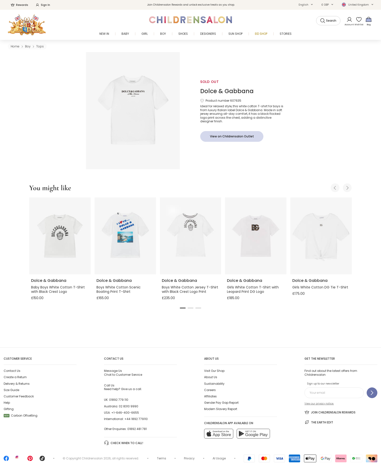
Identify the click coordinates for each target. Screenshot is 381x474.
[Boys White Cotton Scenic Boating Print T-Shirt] (125, 235)
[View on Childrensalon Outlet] (231, 136)
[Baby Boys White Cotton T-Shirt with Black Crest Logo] (60, 235)
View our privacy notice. (319, 403)
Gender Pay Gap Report (221, 403)
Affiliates (210, 396)
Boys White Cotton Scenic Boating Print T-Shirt (118, 289)
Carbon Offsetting (20, 415)
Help (7, 403)
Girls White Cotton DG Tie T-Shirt (320, 287)
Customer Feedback (19, 396)
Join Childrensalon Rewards (329, 412)
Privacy (189, 458)
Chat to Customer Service (123, 372)
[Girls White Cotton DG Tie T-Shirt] (321, 235)
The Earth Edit (318, 422)
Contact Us (12, 371)
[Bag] (368, 21)
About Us (210, 377)
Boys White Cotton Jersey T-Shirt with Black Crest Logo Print (190, 289)
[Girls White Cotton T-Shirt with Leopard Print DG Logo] (255, 235)
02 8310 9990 (128, 406)
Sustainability (214, 384)
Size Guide (11, 390)
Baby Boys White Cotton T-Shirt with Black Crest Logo (58, 289)
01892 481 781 (137, 429)
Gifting (9, 409)
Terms (161, 458)
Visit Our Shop (214, 371)
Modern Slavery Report (220, 409)
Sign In (42, 5)
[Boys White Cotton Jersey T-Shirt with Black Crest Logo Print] (190, 235)
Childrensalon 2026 (96, 458)
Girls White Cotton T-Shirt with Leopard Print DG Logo (253, 289)
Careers (210, 390)
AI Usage (219, 458)
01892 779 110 (118, 400)
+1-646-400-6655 (125, 413)
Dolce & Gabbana (227, 91)
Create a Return (15, 377)
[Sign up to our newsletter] (372, 392)
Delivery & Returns (17, 384)
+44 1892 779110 (136, 419)
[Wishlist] (357, 21)
